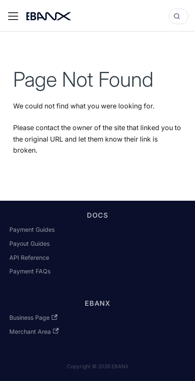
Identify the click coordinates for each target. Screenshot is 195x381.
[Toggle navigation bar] (13, 16)
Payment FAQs (29, 271)
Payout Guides (29, 243)
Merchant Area (33, 331)
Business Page (33, 317)
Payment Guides (32, 229)
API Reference (29, 257)
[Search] (178, 16)
